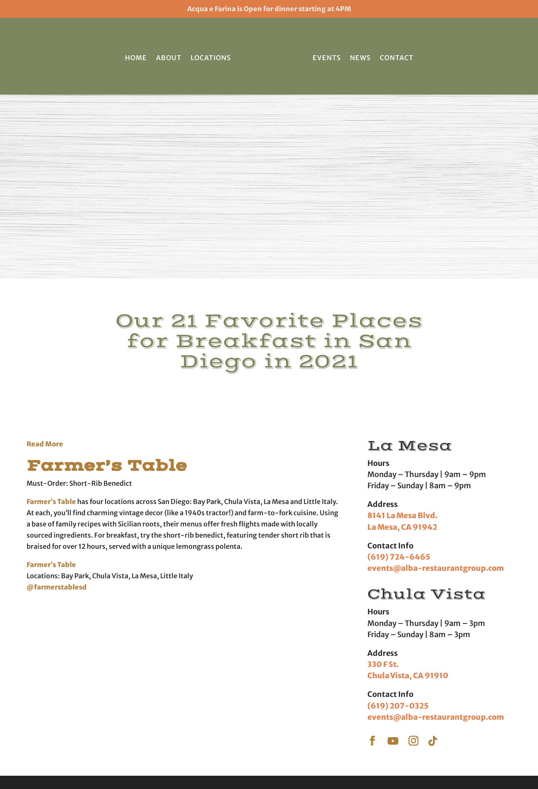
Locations (211, 58)
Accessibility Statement (359, 765)
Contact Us (396, 700)
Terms (287, 765)
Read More (45, 259)
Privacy (311, 765)
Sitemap (410, 765)
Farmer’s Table (120, 280)
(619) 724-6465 (398, 372)
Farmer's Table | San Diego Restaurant (166, 765)
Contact (396, 58)
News (360, 58)
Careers (392, 712)
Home (136, 58)
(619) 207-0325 (398, 521)
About (168, 58)
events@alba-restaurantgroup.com (435, 383)
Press (389, 687)
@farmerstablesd (57, 402)
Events (327, 58)
